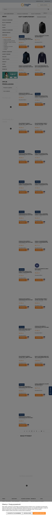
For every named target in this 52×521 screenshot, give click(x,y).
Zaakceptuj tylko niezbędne (14, 513)
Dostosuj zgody (27, 513)
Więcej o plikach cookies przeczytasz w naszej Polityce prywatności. (16, 510)
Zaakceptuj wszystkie (39, 513)
